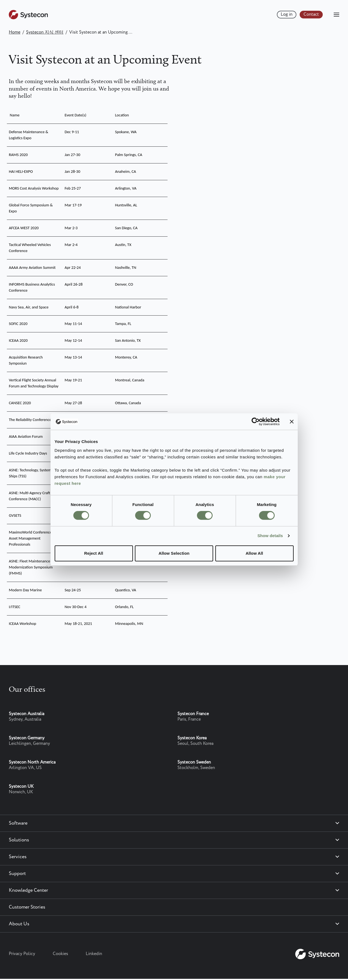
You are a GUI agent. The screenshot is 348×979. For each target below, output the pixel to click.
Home (14, 32)
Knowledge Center (28, 890)
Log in (287, 14)
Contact (311, 14)
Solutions (19, 840)
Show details (270, 535)
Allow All (254, 553)
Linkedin (94, 954)
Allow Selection (173, 553)
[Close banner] (292, 421)
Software (18, 823)
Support (17, 873)
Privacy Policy (22, 954)
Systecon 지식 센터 (44, 32)
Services (18, 856)
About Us (19, 924)
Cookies (60, 954)
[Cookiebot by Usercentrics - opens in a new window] (256, 421)
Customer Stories (27, 907)
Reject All (93, 553)
